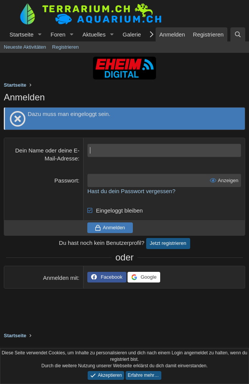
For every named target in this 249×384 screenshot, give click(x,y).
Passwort (66, 180)
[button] (39, 34)
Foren (57, 34)
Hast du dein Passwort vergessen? (131, 191)
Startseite (21, 34)
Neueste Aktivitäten (25, 47)
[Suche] (237, 34)
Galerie (132, 34)
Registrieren (65, 47)
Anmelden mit (60, 278)
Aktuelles (94, 34)
